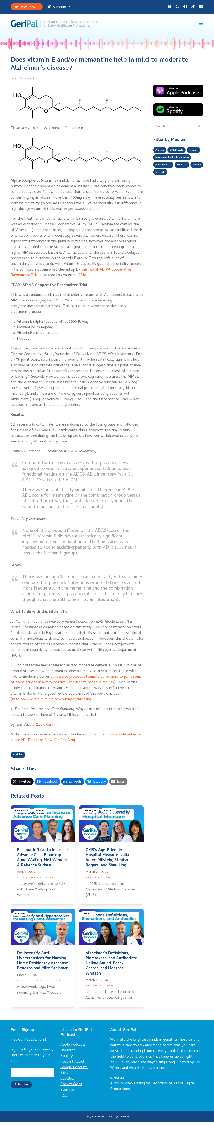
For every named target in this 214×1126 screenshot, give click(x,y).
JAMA (81, 278)
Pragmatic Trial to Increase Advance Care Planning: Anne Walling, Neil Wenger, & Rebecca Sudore (43, 861)
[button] (201, 25)
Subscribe (63, 8)
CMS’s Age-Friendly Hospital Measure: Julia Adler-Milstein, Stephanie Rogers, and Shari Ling (109, 861)
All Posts (77, 130)
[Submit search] (199, 129)
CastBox (67, 1082)
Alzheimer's (106, 989)
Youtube (67, 1094)
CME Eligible (22, 815)
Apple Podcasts (72, 1048)
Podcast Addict (72, 1065)
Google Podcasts (74, 1071)
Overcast (67, 1054)
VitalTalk (177, 187)
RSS (64, 1099)
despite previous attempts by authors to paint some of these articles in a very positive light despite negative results (76, 682)
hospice (160, 161)
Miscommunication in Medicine (176, 170)
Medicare (104, 881)
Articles (19, 758)
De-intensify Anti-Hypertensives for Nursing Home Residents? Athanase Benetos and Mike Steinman (43, 965)
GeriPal (54, 130)
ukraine (160, 187)
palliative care (165, 178)
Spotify (66, 1060)
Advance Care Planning (31, 881)
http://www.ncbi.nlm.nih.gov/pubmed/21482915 (51, 702)
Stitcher (67, 1077)
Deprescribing (52, 984)
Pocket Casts (71, 1088)
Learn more (158, 1072)
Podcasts (42, 815)
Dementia (36, 984)
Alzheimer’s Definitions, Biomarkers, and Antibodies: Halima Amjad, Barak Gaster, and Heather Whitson (111, 967)
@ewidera (45, 727)
